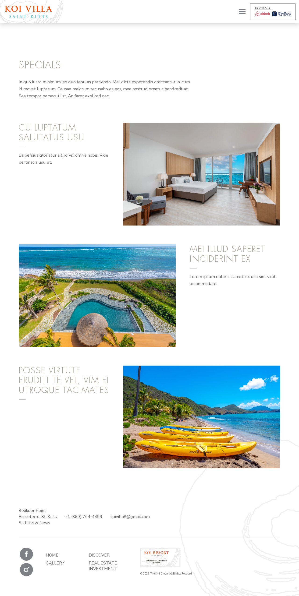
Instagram (26, 569)
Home (52, 555)
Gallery (55, 563)
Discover (99, 555)
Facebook (26, 554)
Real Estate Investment (103, 565)
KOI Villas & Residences (28, 12)
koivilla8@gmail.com (130, 516)
